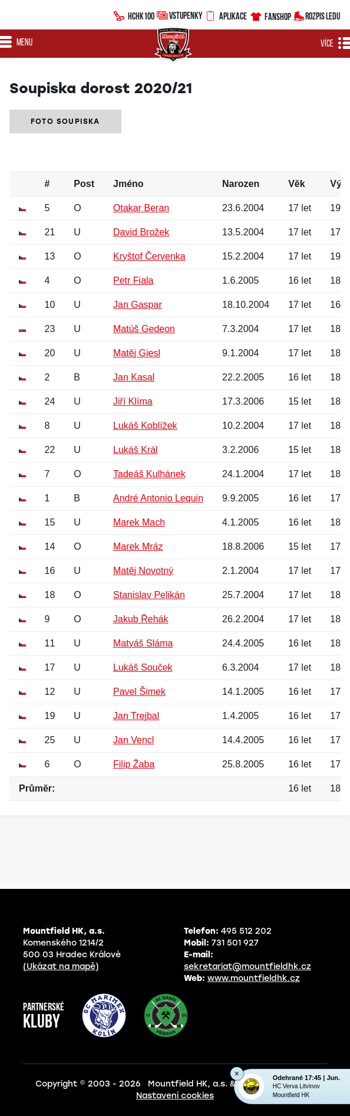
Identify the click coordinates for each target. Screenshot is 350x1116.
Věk (296, 184)
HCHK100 (133, 14)
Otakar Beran (141, 208)
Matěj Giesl (136, 353)
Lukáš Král (135, 450)
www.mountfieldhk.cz (253, 978)
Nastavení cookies (175, 1096)
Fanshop (270, 15)
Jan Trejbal (136, 716)
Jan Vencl (133, 740)
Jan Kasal (133, 377)
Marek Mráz (138, 546)
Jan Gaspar (137, 305)
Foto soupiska (65, 121)
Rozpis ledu (316, 15)
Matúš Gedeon (144, 329)
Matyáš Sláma (143, 643)
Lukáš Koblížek (145, 426)
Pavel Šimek (139, 692)
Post (84, 184)
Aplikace (225, 14)
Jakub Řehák (140, 619)
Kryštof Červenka (149, 256)
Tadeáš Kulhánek (149, 474)
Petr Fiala (133, 280)
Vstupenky (179, 15)
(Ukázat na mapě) (61, 966)
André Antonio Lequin (158, 498)
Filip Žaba (133, 764)
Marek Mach (139, 522)
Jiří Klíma (133, 401)
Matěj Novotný (143, 571)
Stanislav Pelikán (149, 595)
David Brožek (141, 232)
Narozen (240, 184)
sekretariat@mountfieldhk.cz (247, 966)
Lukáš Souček (143, 667)
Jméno (128, 184)
